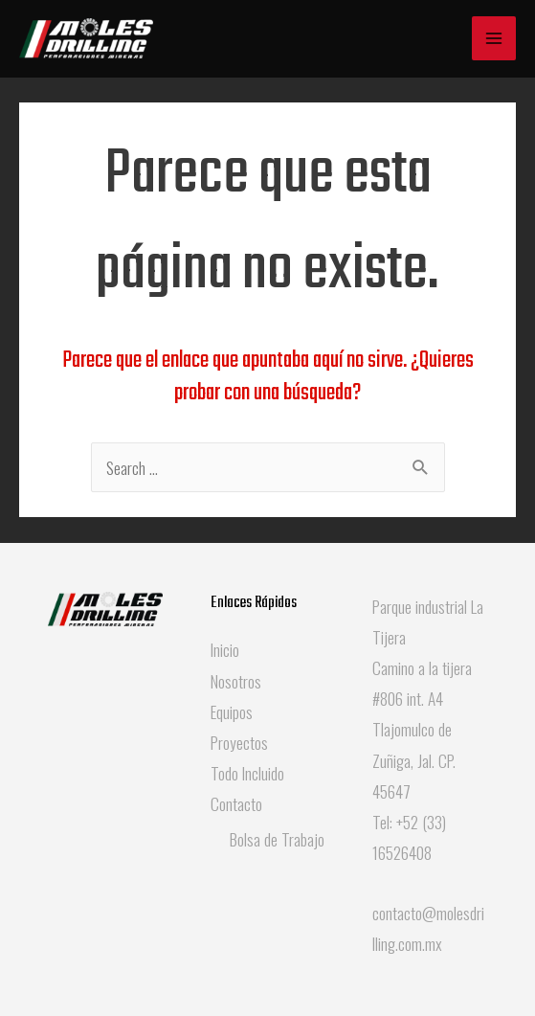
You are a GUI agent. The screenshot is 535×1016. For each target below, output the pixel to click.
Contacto (236, 803)
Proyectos (239, 742)
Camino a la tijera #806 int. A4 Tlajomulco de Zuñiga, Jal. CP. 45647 (422, 729)
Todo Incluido (247, 772)
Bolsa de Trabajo (277, 838)
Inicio (225, 649)
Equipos (232, 711)
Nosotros (236, 680)
